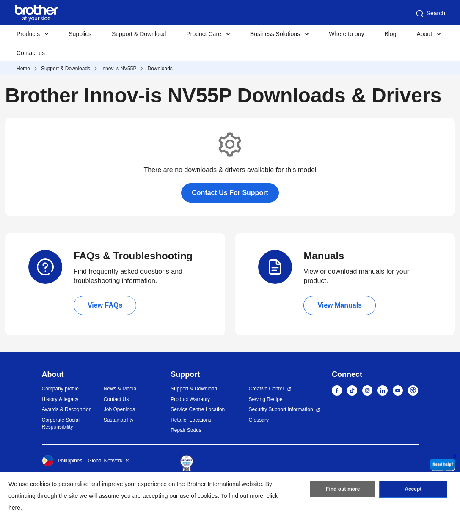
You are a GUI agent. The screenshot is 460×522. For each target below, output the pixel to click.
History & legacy (60, 399)
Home (23, 68)
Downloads (159, 68)
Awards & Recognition (67, 409)
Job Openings (119, 409)
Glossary (259, 420)
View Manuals (339, 305)
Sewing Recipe (266, 399)
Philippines (62, 461)
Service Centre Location (198, 409)
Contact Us (116, 399)
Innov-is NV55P (118, 68)
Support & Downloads (65, 68)
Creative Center (266, 389)
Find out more (343, 489)
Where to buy (346, 33)
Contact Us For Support (230, 192)
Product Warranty (190, 399)
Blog (390, 33)
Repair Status (186, 430)
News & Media (120, 389)
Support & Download (139, 33)
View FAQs (105, 305)
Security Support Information (281, 409)
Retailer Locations (191, 420)
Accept (413, 489)
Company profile (60, 389)
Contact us (31, 52)
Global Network (105, 461)
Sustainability (119, 420)
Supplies (80, 33)
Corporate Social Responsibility (61, 423)
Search (430, 13)
